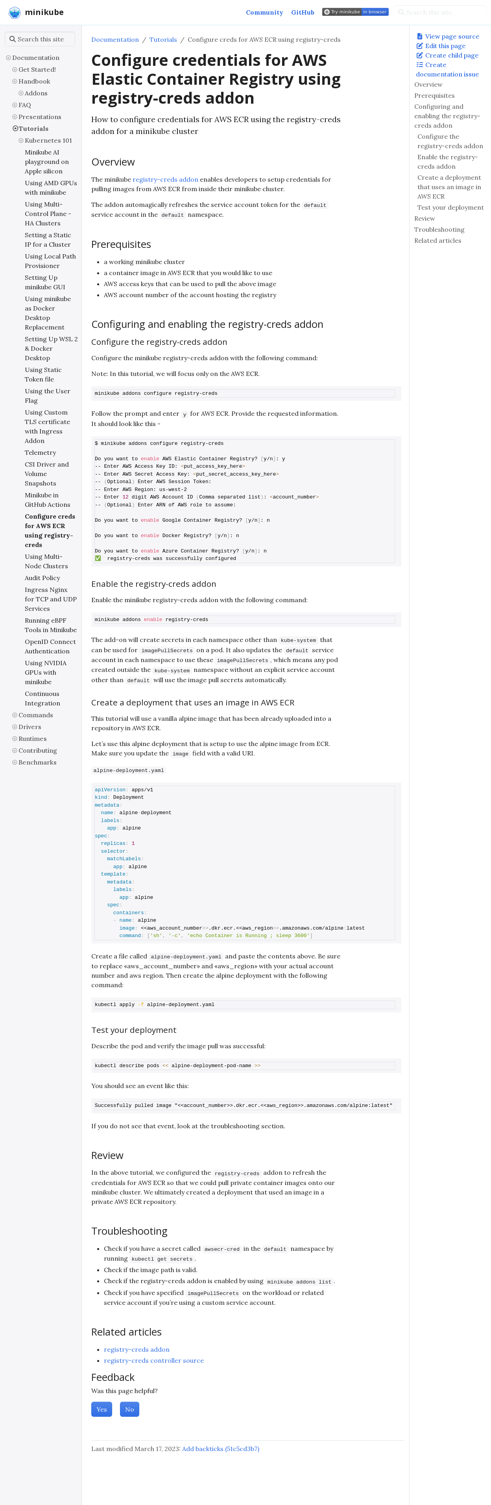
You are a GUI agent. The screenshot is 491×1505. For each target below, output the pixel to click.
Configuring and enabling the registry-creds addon (447, 115)
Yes (101, 1409)
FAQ (24, 105)
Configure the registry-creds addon (450, 141)
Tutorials (33, 128)
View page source (448, 36)
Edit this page (441, 46)
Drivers (29, 727)
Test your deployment (450, 207)
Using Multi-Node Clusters (46, 561)
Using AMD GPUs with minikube (51, 187)
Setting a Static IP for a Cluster (48, 239)
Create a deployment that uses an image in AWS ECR (449, 186)
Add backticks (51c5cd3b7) (220, 1449)
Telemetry (40, 452)
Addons (36, 93)
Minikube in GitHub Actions (47, 499)
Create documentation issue (447, 69)
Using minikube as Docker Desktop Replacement (48, 313)
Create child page (447, 55)
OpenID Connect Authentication (50, 646)
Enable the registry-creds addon (447, 161)
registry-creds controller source (154, 1360)
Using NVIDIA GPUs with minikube (45, 672)
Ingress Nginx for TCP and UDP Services (51, 599)
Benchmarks (37, 762)
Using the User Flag (47, 395)
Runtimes (32, 738)
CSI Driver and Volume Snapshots (47, 473)
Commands (35, 715)
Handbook (34, 81)
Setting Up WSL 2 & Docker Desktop (51, 348)
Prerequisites (434, 95)
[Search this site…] (439, 12)
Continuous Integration (42, 698)
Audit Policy (42, 578)
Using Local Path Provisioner (50, 261)
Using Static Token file (43, 374)
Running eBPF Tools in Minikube (51, 625)
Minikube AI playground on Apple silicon (47, 161)
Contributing (37, 750)
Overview (428, 84)
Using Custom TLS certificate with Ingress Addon (47, 426)
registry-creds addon (165, 179)
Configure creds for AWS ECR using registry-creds (50, 530)
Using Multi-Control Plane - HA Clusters (48, 213)
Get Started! (37, 69)
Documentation (35, 57)
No (129, 1409)
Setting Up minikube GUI (45, 282)
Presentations (39, 117)
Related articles (437, 240)
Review (424, 218)
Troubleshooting (439, 229)
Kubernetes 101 (48, 140)
